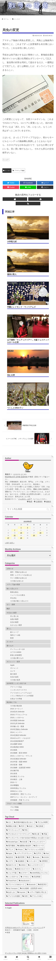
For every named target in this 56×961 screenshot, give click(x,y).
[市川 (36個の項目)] (21, 700)
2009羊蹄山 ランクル (18, 662)
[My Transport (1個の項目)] (12, 762)
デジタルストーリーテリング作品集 (23, 930)
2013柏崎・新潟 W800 (18, 627)
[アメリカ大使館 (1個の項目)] (13, 770)
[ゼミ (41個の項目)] (9, 696)
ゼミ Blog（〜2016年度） (19, 903)
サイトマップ (41, 946)
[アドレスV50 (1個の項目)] (36, 770)
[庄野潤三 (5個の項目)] (44, 735)
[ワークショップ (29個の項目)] (13, 704)
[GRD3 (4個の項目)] (22, 739)
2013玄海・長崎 (16, 639)
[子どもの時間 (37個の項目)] (42, 696)
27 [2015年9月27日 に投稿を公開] (8, 412)
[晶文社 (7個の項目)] (9, 731)
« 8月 (7, 417)
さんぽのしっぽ (25, 373)
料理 (12, 512)
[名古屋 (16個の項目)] (23, 716)
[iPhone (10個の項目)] (19, 723)
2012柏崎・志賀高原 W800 (20, 642)
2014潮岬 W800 (16, 618)
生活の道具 (14, 551)
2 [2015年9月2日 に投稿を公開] (27, 402)
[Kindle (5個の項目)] (36, 731)
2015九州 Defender (17, 597)
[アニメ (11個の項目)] (9, 723)
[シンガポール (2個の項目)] (12, 751)
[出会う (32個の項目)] (30, 700)
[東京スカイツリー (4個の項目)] (22, 743)
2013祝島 (13, 624)
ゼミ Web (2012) (16, 915)
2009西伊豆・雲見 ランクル (20, 668)
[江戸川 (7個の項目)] (37, 727)
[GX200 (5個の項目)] (45, 731)
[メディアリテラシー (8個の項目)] (23, 727)
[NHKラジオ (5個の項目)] (11, 739)
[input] (28, 383)
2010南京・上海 (16, 653)
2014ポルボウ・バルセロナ (20, 612)
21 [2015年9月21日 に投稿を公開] (15, 409)
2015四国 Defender (17, 595)
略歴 (30, 376)
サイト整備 (14, 684)
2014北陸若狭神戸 (17, 615)
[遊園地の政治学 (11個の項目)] (24, 719)
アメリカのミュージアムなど (21, 567)
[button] (48, 383)
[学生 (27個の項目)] (25, 704)
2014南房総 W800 (17, 621)
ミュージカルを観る (17, 469)
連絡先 (48, 376)
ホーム (14, 942)
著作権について (28, 949)
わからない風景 (16, 499)
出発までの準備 (16, 573)
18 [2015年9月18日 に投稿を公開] (40, 407)
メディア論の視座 (13, 458)
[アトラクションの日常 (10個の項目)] (34, 723)
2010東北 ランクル (17, 650)
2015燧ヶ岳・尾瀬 (17, 600)
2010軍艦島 (14, 659)
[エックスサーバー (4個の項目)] (35, 739)
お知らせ (10, 443)
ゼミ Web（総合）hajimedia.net (21, 927)
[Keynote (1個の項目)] (21, 766)
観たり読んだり (12, 463)
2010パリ (13, 656)
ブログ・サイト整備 (14, 678)
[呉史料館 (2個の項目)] (36, 751)
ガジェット (14, 542)
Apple (12, 539)
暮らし (9, 503)
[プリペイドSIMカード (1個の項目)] (15, 758)
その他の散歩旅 (16, 580)
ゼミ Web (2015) (16, 922)
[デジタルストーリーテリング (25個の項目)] (18, 708)
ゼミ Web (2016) (16, 925)
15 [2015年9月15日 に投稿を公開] (21, 407)
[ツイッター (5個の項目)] (32, 735)
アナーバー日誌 (16, 561)
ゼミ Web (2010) (16, 910)
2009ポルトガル (16, 665)
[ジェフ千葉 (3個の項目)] (11, 747)
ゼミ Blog (13, 900)
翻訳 (8, 483)
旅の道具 (13, 548)
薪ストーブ (14, 506)
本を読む (13, 472)
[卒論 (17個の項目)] (44, 708)
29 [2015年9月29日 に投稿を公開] (21, 412)
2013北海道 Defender (18, 633)
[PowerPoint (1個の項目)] (11, 754)
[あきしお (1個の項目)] (10, 766)
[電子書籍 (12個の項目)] (10, 719)
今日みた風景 (12, 487)
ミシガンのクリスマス (18, 564)
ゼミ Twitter (14, 905)
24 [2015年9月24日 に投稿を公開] (34, 409)
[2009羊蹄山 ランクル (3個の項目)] (39, 747)
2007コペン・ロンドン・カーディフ (23, 671)
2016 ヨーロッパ (16, 583)
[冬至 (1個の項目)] (25, 770)
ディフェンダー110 (17, 523)
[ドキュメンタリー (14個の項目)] (37, 716)
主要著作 (39, 376)
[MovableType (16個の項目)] (12, 716)
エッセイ (7, 170)
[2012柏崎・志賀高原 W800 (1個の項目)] (31, 762)
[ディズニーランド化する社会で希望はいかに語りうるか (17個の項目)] (28, 712)
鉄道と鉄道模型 (16, 529)
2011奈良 (13, 648)
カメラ (12, 545)
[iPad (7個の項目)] (46, 727)
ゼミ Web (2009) (16, 907)
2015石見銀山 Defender (19, 603)
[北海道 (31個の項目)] (39, 700)
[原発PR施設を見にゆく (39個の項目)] (23, 696)
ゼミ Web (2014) (16, 920)
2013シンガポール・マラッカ (21, 630)
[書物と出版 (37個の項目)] (11, 700)
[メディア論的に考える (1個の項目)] (37, 766)
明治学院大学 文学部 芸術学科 (17, 351)
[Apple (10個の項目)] (9, 727)
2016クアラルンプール (18, 589)
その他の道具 (15, 554)
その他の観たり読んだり (19, 475)
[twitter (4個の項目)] (9, 743)
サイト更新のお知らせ (18, 452)
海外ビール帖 (15, 509)
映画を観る (14, 466)
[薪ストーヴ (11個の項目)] (39, 719)
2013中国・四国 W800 (18, 636)
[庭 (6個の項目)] (29, 731)
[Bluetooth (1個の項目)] (31, 758)
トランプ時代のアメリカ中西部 (21, 570)
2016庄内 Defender (17, 586)
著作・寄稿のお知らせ (18, 446)
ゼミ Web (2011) (16, 912)
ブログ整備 (14, 681)
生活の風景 (14, 496)
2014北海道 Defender (18, 609)
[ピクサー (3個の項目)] (23, 747)
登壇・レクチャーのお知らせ (21, 449)
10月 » (11, 417)
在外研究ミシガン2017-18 (16, 557)
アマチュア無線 (18, 170)
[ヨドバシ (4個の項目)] (37, 743)
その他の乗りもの (16, 532)
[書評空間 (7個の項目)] (20, 731)
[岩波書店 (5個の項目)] (20, 735)
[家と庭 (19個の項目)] (35, 708)
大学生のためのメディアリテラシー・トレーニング (25, 802)
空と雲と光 (14, 490)
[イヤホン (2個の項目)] (25, 751)
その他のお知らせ (16, 455)
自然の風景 (14, 493)
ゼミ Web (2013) (16, 917)
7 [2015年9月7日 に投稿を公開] (14, 404)
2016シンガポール (17, 592)
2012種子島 (14, 645)
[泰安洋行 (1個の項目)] (42, 758)
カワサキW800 (15, 526)
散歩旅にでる (12, 576)
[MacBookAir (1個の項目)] (24, 754)
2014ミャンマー (16, 606)
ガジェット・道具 (13, 536)
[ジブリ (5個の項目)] (9, 735)
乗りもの (10, 520)
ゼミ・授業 (11, 478)
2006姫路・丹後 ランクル (19, 674)
